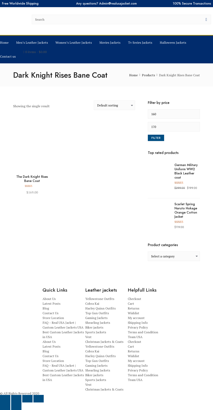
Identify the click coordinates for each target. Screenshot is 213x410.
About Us (49, 299)
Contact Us (50, 313)
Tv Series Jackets (140, 42)
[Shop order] (114, 105)
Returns (133, 308)
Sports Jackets (95, 332)
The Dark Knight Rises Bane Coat (32, 179)
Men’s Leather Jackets (32, 42)
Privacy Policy (138, 327)
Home (4, 42)
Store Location (53, 318)
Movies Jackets (109, 42)
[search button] (206, 19)
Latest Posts (51, 303)
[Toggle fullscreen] (16, 398)
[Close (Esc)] (38, 398)
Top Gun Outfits (97, 313)
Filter (156, 138)
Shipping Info (138, 322)
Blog (46, 308)
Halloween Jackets (173, 42)
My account (136, 318)
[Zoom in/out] (5, 398)
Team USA (135, 337)
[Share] (27, 398)
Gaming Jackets (96, 318)
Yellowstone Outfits (99, 299)
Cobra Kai (92, 303)
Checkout (134, 299)
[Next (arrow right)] (16, 406)
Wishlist (133, 313)
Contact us (8, 56)
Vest (88, 337)
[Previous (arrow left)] (5, 406)
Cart (131, 303)
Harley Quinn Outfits (100, 308)
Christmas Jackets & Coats (104, 341)
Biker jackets (94, 327)
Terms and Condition (143, 332)
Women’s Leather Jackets (73, 42)
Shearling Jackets (97, 322)
